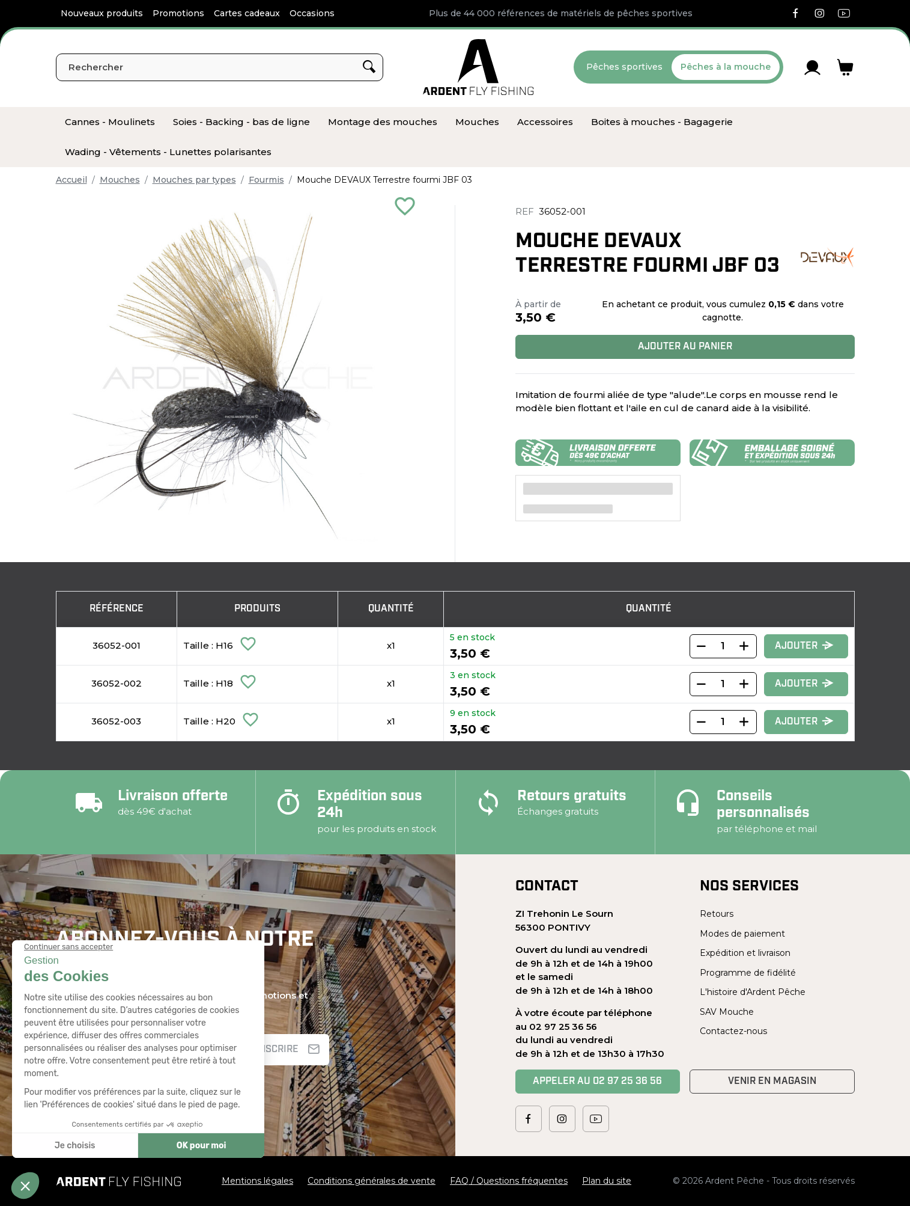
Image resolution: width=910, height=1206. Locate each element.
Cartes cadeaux (247, 13)
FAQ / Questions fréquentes (509, 1180)
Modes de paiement (742, 933)
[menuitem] (110, 122)
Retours (716, 913)
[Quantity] (723, 646)
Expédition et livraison (745, 952)
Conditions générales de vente (371, 1180)
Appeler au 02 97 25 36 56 (597, 1081)
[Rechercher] (219, 67)
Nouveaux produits (102, 13)
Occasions (312, 13)
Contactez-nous (733, 1031)
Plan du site (606, 1180)
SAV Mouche (727, 1011)
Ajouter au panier (685, 347)
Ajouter (804, 646)
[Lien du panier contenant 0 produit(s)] (845, 67)
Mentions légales (257, 1180)
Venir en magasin (772, 1081)
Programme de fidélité (748, 972)
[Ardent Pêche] (478, 67)
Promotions (178, 13)
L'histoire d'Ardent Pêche (752, 992)
